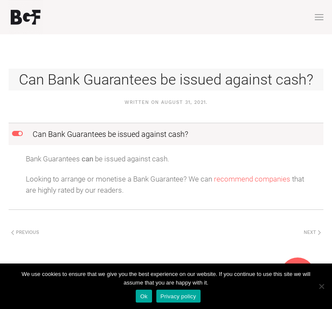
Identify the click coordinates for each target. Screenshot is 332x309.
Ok (143, 296)
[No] (321, 286)
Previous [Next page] (25, 232)
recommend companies (252, 179)
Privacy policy (178, 296)
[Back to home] (25, 17)
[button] (319, 17)
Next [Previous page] (312, 232)
